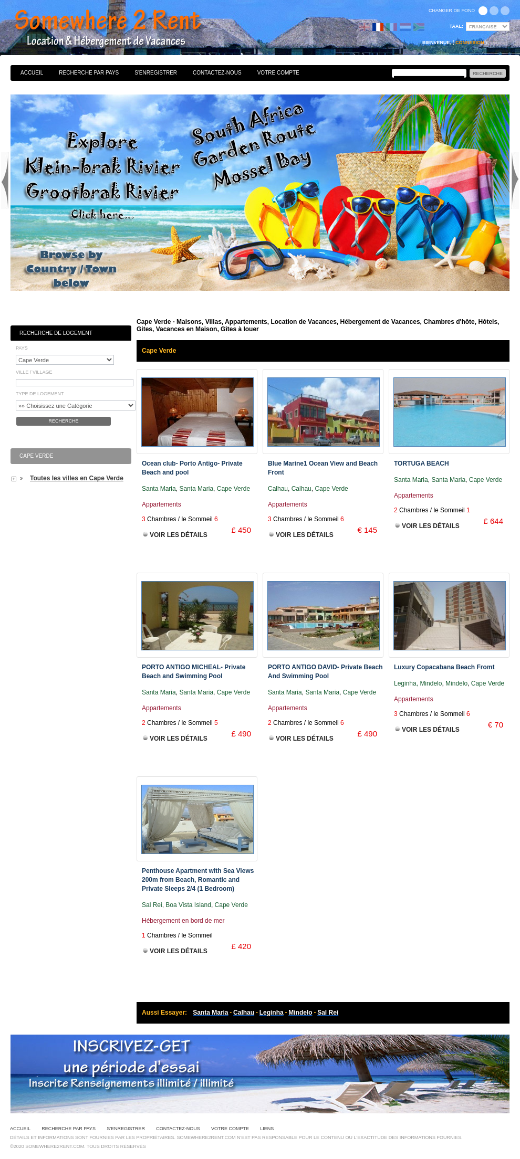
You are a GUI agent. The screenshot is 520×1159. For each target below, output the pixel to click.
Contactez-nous (217, 73)
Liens (267, 1128)
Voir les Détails (178, 535)
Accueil (31, 73)
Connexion (469, 42)
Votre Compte (278, 73)
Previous (4, 180)
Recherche (63, 421)
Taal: (456, 26)
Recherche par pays (89, 73)
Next (515, 180)
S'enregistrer (155, 73)
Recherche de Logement (55, 333)
